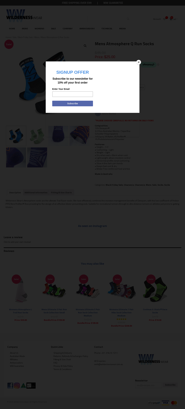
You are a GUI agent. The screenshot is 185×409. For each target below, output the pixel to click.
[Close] (138, 62)
